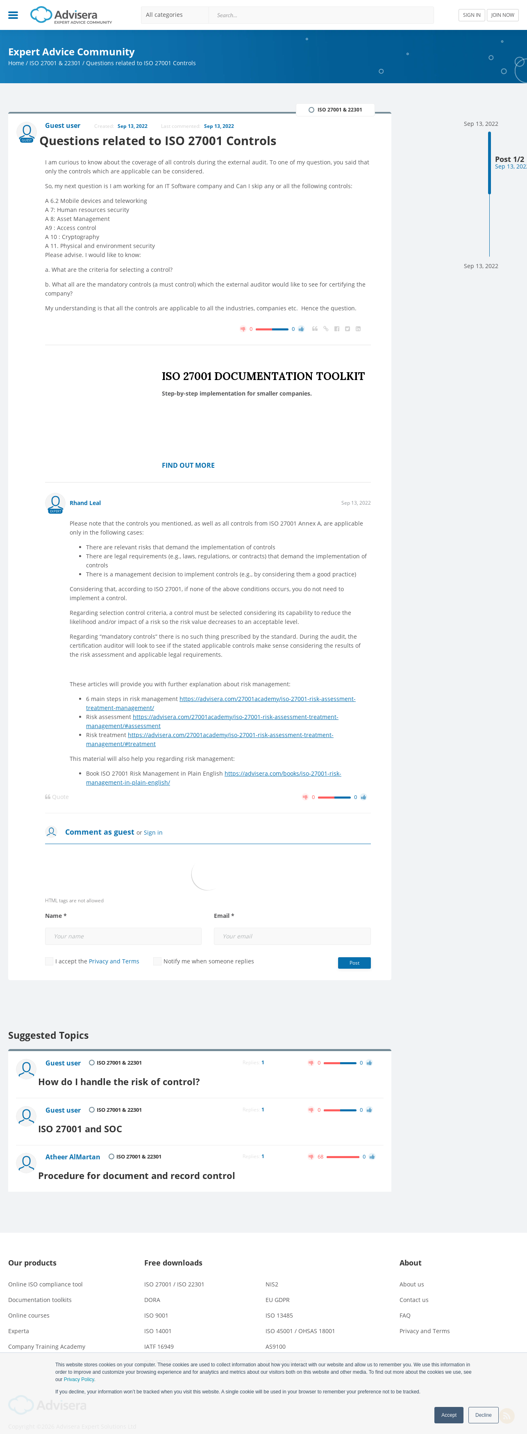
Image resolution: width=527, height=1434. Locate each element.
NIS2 (272, 1273)
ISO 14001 (158, 1320)
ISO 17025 (158, 1351)
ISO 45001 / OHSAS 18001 (300, 1320)
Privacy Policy (79, 1379)
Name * (56, 916)
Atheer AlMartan (74, 1150)
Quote (57, 797)
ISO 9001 (156, 1305)
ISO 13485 (279, 1305)
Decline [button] (483, 1415)
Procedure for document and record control (149, 1165)
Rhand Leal (85, 504)
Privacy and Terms (114, 962)
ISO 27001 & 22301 (55, 63)
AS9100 (276, 1336)
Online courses (29, 1305)
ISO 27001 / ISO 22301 (174, 1273)
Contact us (414, 1289)
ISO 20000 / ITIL (287, 1351)
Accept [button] (449, 1415)
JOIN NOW (502, 14)
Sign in (153, 833)
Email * (224, 916)
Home (16, 63)
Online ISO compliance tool (45, 1273)
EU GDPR (278, 1289)
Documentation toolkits (40, 1289)
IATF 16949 (159, 1336)
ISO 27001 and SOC (90, 1122)
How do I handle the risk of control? (130, 1079)
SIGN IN (472, 14)
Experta (18, 1320)
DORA (152, 1289)
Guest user (64, 1064)
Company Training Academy (46, 1336)
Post (354, 963)
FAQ (405, 1305)
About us (412, 1273)
